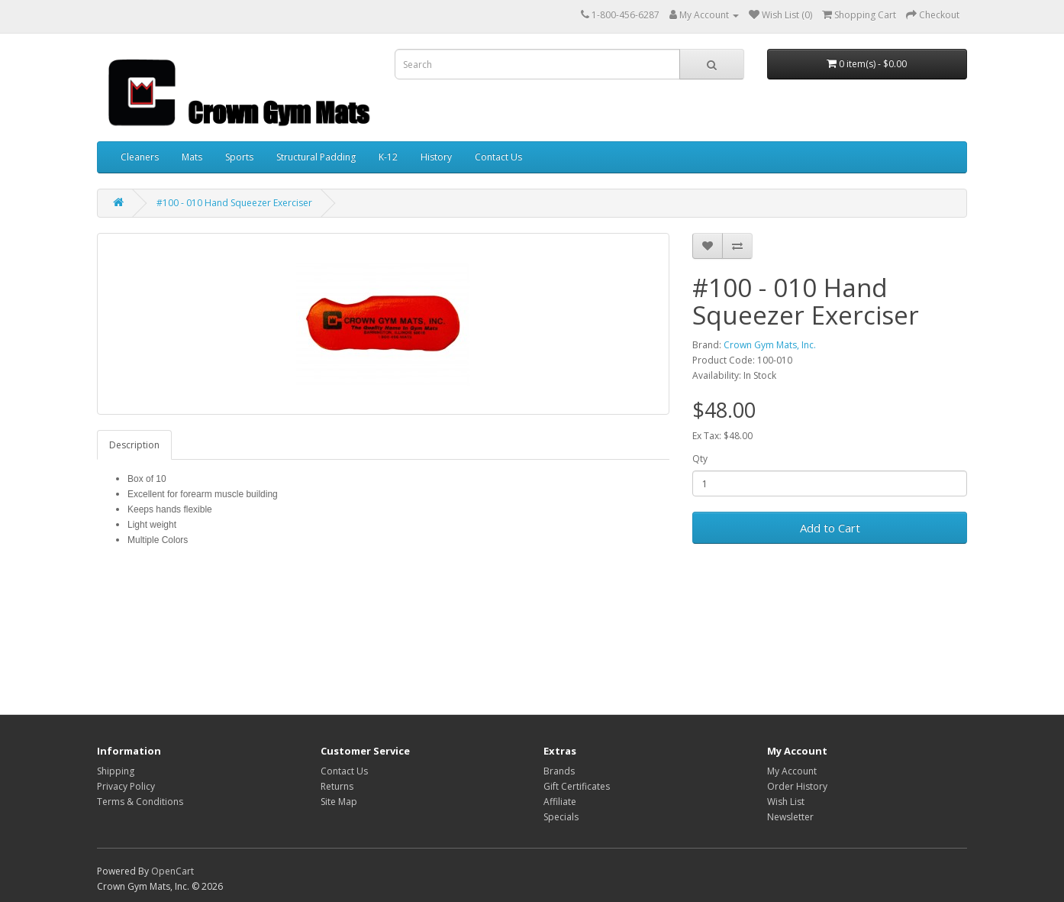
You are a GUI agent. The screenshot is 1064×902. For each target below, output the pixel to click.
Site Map (339, 801)
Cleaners (140, 156)
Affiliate (559, 801)
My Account (792, 771)
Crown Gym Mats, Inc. (770, 344)
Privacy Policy (126, 786)
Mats (192, 156)
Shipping (115, 771)
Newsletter (790, 816)
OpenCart (172, 871)
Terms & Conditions (140, 801)
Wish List (785, 801)
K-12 (388, 156)
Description (134, 444)
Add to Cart (830, 527)
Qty (700, 458)
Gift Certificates (576, 786)
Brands (559, 771)
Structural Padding (316, 156)
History (436, 156)
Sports (239, 156)
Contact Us (498, 156)
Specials (561, 816)
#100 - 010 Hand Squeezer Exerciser (234, 202)
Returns (337, 786)
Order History (797, 786)
